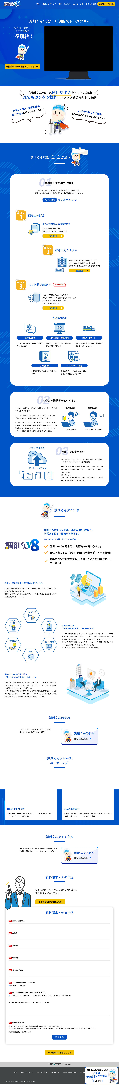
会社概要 (83, 1072)
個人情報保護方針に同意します (20, 1032)
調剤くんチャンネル (70, 1072)
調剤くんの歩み (64, 4)
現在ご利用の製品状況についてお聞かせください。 (28, 992)
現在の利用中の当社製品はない (59, 996)
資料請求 (22, 985)
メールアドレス (16, 970)
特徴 (38, 4)
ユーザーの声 (78, 4)
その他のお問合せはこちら (50, 901)
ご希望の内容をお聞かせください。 (22, 982)
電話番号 (13, 958)
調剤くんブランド (49, 4)
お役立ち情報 (91, 4)
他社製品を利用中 (39, 996)
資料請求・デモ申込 (106, 4)
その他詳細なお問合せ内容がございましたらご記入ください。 (29, 1002)
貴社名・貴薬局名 (16, 921)
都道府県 (13, 945)
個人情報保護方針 (18, 1022)
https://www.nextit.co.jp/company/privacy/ (40, 1028)
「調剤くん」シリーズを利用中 (20, 996)
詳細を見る (53, 236)
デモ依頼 (12, 985)
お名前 (13, 933)
